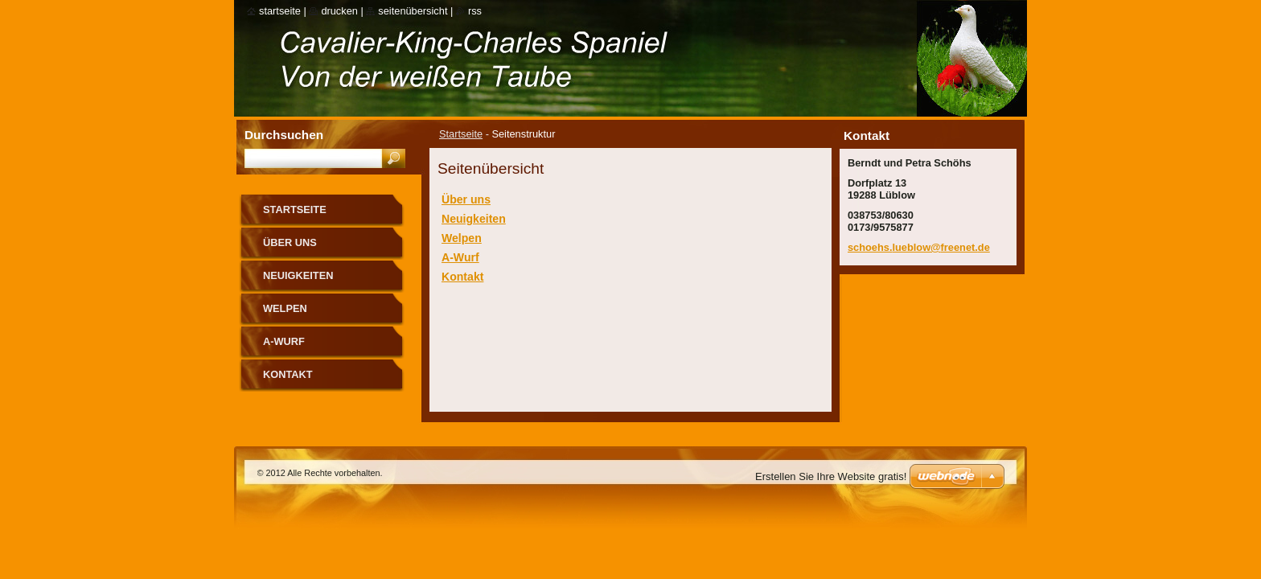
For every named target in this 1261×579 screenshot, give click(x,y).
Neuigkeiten (474, 218)
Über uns (466, 199)
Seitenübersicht (412, 11)
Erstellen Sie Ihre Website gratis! (830, 476)
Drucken (339, 11)
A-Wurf (460, 257)
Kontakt (462, 276)
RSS (475, 11)
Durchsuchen (283, 135)
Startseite (461, 134)
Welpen (462, 238)
